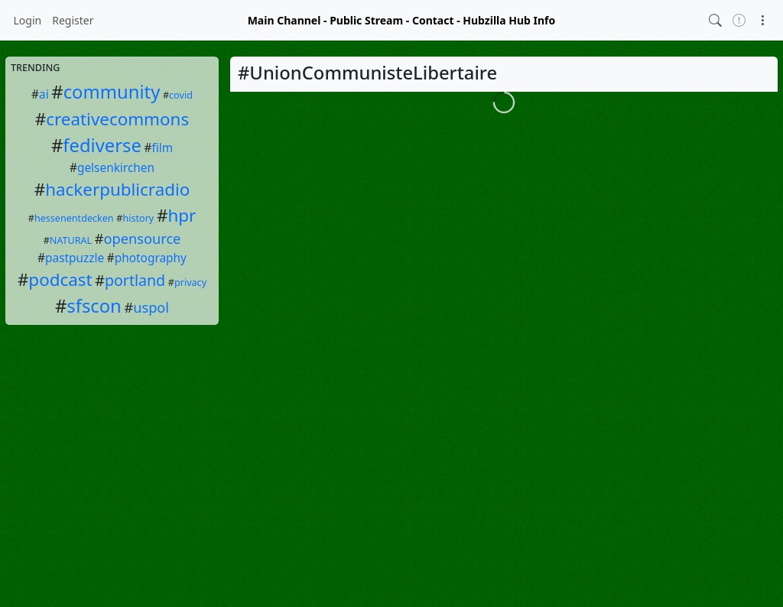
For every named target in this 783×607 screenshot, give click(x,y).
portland (135, 280)
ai (44, 94)
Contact (433, 20)
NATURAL (71, 240)
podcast (60, 279)
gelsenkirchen (115, 168)
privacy (190, 282)
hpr (181, 215)
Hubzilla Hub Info (509, 20)
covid (181, 95)
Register (72, 20)
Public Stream (366, 20)
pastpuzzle (74, 258)
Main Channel (284, 20)
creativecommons (117, 119)
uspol (151, 307)
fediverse (102, 145)
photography (151, 258)
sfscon (94, 306)
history (138, 218)
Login (28, 20)
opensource (142, 238)
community (112, 92)
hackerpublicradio (117, 189)
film (162, 148)
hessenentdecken (74, 218)
